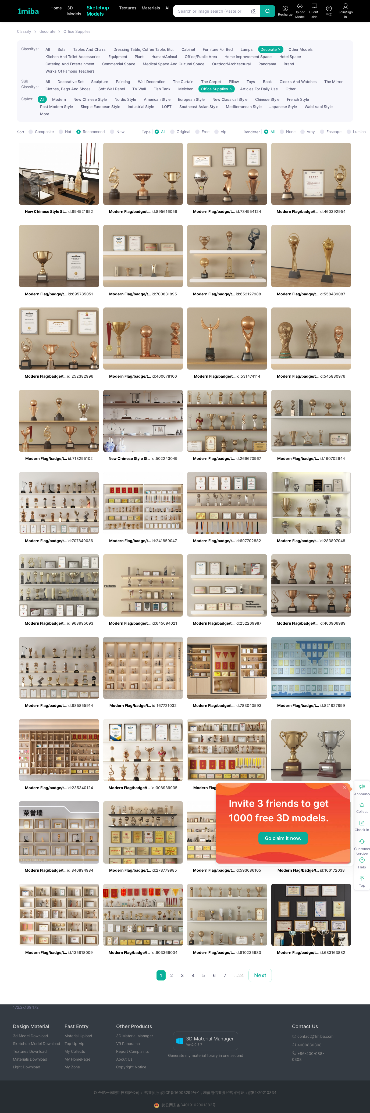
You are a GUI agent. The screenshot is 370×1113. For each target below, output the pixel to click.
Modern (59, 99)
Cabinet (188, 49)
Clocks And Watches (298, 81)
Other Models (301, 49)
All (167, 7)
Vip (223, 131)
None (291, 131)
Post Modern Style (56, 106)
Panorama (267, 64)
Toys (251, 81)
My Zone (72, 1067)
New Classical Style (229, 99)
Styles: (27, 98)
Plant (139, 56)
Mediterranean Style (244, 106)
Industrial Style (141, 106)
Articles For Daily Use (259, 89)
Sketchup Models (98, 11)
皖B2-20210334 (262, 1092)
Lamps (247, 49)
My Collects (75, 1051)
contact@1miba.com (312, 1036)
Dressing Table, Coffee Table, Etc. (143, 49)
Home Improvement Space (248, 56)
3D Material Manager (134, 1035)
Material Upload (78, 1035)
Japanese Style (283, 106)
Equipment (117, 56)
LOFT (167, 106)
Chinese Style (267, 99)
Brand (289, 64)
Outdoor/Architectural (231, 64)
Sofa (62, 49)
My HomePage (77, 1059)
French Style (298, 99)
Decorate (271, 49)
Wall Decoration (151, 81)
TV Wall (139, 89)
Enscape (333, 131)
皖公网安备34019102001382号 (189, 1105)
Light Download (26, 1067)
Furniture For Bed (218, 49)
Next (260, 975)
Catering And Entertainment (69, 64)
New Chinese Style (90, 99)
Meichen (185, 89)
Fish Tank (162, 89)
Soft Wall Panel (111, 89)
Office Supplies (77, 31)
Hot (68, 131)
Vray (311, 131)
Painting (123, 81)
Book (267, 81)
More (44, 114)
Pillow (234, 81)
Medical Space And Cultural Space (173, 64)
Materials (151, 7)
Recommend (94, 131)
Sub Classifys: (30, 84)
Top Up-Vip (74, 1043)
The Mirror (333, 81)
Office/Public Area (201, 56)
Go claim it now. (283, 838)
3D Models (74, 11)
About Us (124, 1059)
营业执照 (152, 1092)
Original (183, 131)
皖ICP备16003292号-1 (180, 1092)
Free (205, 131)
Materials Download (30, 1059)
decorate (47, 31)
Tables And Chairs (89, 49)
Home (56, 7)
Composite (44, 131)
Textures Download (30, 1051)
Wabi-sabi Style (319, 106)
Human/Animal (164, 56)
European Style (191, 99)
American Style (157, 99)
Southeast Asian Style (198, 106)
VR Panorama (128, 1043)
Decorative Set (71, 81)
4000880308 (307, 1045)
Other (291, 89)
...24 (239, 975)
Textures (127, 7)
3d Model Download (30, 1035)
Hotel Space (290, 56)
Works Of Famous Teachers (70, 71)
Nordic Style (125, 99)
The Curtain (183, 81)
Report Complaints (132, 1051)
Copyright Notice (131, 1067)
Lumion (359, 131)
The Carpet (211, 81)
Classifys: (30, 48)
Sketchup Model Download (36, 1043)
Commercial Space (118, 64)
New (120, 131)
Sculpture (99, 81)
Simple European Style (100, 106)
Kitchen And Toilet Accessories (73, 56)
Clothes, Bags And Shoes (68, 89)
